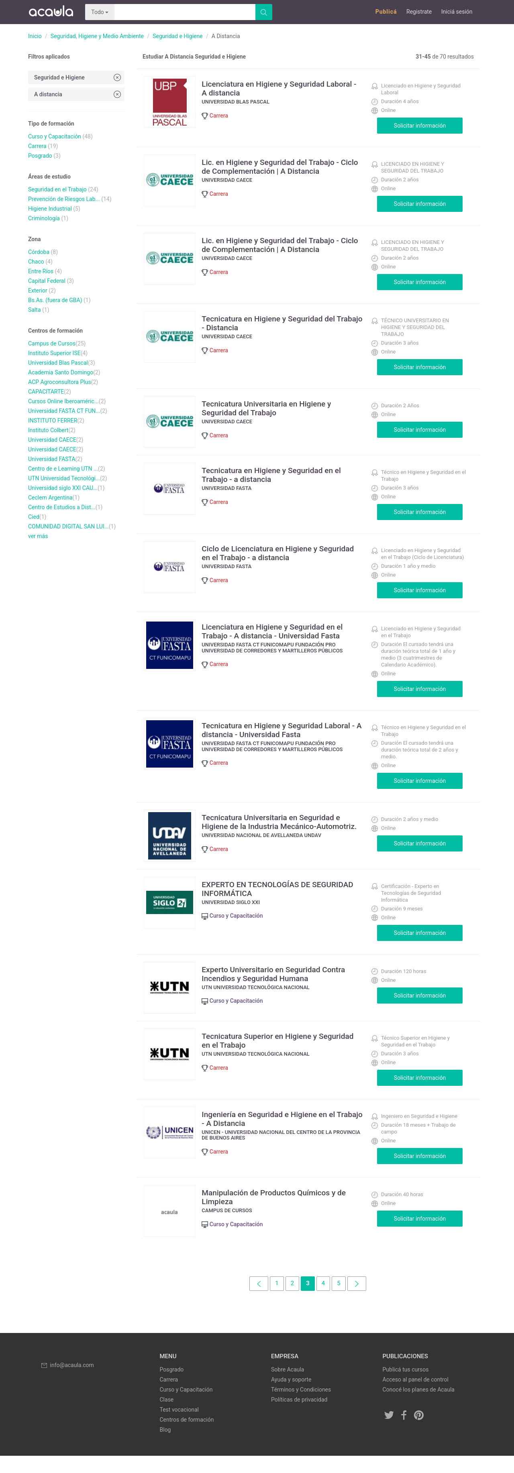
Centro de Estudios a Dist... (62, 507)
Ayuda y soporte (291, 1397)
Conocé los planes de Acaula (419, 1407)
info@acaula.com (67, 1382)
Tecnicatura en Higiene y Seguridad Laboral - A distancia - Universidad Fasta (283, 734)
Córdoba (38, 252)
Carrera (37, 146)
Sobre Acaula (287, 1387)
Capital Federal (46, 281)
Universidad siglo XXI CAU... (63, 488)
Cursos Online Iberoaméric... (63, 401)
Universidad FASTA (51, 459)
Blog (165, 1447)
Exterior (37, 290)
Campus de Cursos (51, 343)
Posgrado (40, 155)
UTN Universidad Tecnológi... (64, 478)
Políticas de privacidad (299, 1417)
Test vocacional (179, 1427)
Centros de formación (187, 1437)
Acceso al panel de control (416, 1397)
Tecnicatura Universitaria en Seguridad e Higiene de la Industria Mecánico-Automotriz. (278, 830)
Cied (33, 517)
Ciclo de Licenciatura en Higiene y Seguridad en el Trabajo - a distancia (271, 557)
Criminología (44, 218)
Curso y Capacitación (54, 136)
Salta (34, 310)
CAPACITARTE (46, 391)
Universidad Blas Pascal (58, 363)
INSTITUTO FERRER (52, 420)
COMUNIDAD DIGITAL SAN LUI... (68, 526)
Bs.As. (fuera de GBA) (55, 300)
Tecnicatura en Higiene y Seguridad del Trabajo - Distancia (276, 323)
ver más (38, 536)
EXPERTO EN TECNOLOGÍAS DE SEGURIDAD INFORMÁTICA (263, 897)
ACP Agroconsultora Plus (59, 382)
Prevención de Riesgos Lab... (64, 199)
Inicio (35, 36)
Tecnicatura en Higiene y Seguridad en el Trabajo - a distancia (279, 479)
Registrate (419, 11)
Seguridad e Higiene (177, 36)
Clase (167, 1417)
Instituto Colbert (48, 430)
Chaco (36, 261)
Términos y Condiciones (301, 1407)
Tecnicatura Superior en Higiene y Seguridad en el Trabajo (266, 1053)
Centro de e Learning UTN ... (63, 468)
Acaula (50, 12)
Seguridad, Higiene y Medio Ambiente (97, 36)
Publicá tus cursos (406, 1387)
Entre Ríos (40, 271)
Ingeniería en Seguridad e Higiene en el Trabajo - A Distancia (276, 1131)
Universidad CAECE (52, 440)
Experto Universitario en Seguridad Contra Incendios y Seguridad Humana (281, 982)
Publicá (386, 11)
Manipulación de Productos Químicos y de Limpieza (281, 1210)
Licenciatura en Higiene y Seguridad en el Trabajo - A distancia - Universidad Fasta (280, 635)
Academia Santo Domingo (60, 372)
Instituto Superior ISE (54, 353)
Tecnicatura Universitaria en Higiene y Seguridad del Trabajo (274, 408)
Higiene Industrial (50, 208)
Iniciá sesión (457, 11)
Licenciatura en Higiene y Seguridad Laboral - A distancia (270, 88)
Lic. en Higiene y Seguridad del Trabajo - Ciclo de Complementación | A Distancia (278, 166)
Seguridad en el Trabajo (57, 189)
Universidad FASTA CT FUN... (64, 411)
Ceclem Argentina (50, 497)
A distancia (78, 94)
